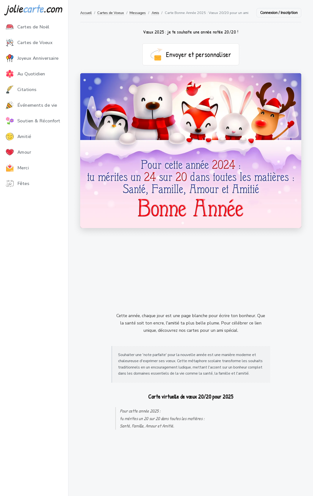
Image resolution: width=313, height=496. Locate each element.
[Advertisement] (190, 270)
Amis (155, 12)
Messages (138, 12)
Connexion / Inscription (279, 12)
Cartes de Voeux (110, 12)
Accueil (86, 12)
